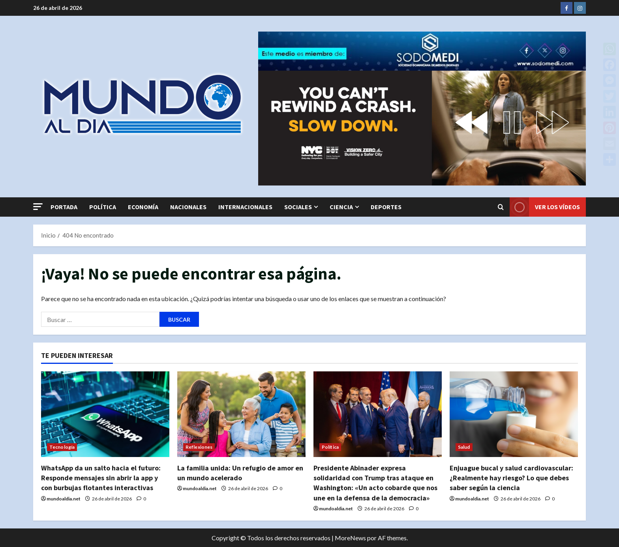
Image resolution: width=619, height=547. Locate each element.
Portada (64, 207)
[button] (38, 206)
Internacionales (245, 207)
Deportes (386, 207)
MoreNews (350, 537)
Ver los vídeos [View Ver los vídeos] (545, 207)
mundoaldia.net (64, 499)
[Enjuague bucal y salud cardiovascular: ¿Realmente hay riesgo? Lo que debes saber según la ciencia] (514, 414)
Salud (464, 447)
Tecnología (62, 447)
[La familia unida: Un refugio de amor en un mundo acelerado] (241, 414)
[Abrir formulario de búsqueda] (501, 206)
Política (102, 207)
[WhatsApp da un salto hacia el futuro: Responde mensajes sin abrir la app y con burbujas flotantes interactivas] (105, 414)
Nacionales (188, 207)
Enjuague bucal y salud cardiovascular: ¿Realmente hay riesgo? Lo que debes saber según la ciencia (511, 477)
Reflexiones (199, 447)
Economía (143, 207)
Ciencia (341, 207)
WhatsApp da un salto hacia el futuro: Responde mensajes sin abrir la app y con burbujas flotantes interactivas (101, 477)
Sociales (298, 207)
